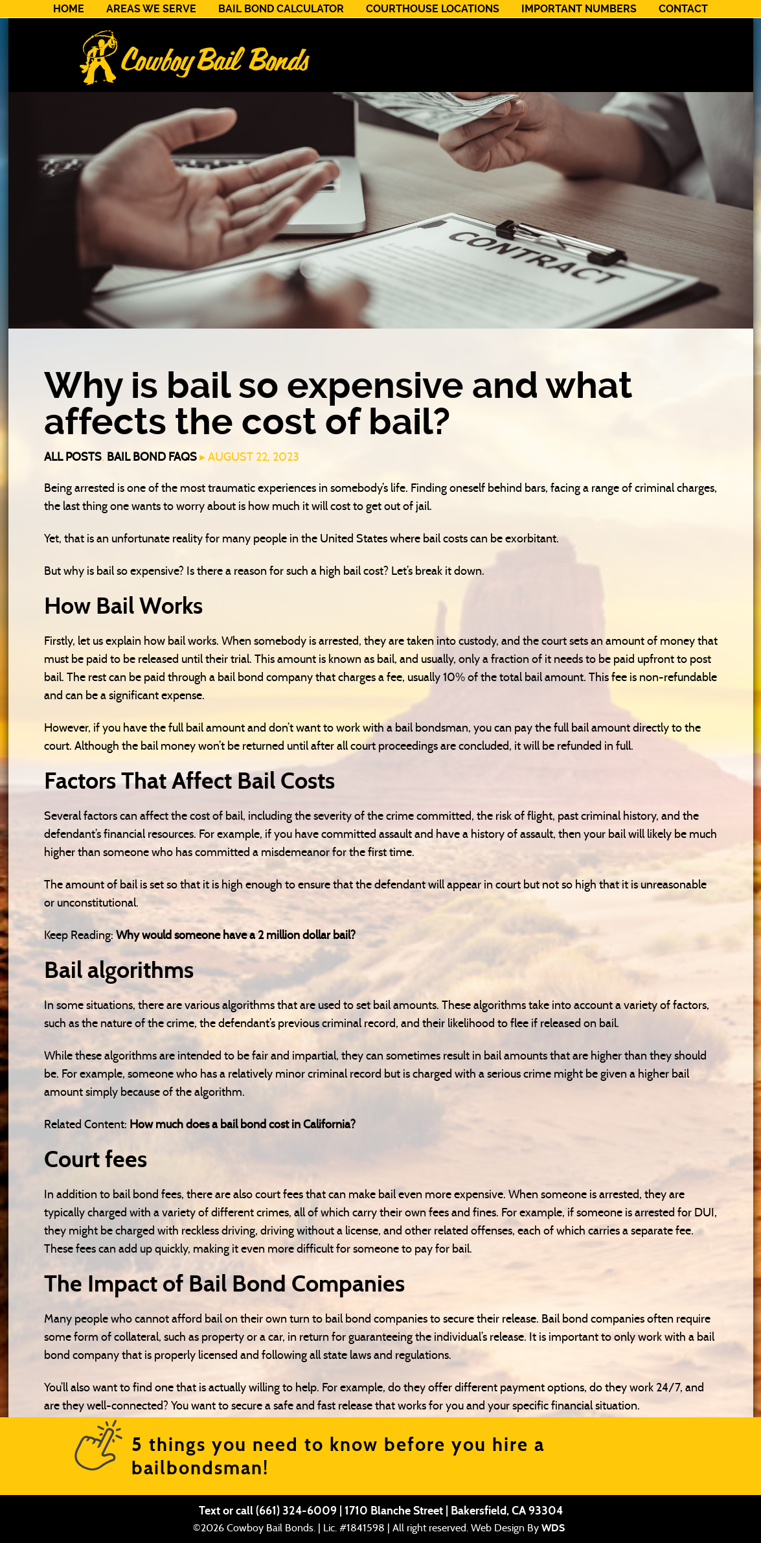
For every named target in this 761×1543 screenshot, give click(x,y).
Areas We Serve (151, 9)
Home (68, 9)
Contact (683, 9)
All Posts (73, 457)
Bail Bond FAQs (152, 457)
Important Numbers (579, 9)
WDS (553, 1528)
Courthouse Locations (432, 9)
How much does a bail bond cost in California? (243, 1124)
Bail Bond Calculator (281, 9)
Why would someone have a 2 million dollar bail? (236, 935)
